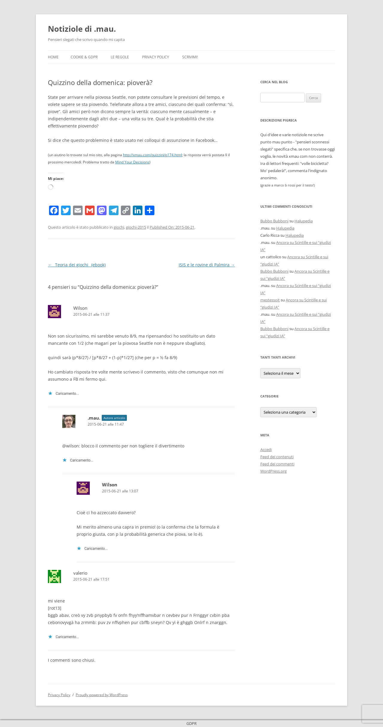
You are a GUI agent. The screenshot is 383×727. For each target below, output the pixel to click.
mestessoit (270, 300)
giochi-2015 (136, 227)
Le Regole (120, 57)
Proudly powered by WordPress (102, 694)
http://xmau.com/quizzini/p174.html (152, 155)
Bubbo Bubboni (274, 221)
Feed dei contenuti (277, 456)
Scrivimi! (190, 57)
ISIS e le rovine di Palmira (207, 265)
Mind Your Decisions (132, 162)
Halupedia (303, 221)
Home (53, 57)
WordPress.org (273, 471)
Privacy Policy (155, 57)
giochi (119, 227)
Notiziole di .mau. (82, 28)
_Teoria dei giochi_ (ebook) (77, 265)
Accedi (266, 449)
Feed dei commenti (277, 464)
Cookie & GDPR (84, 57)
